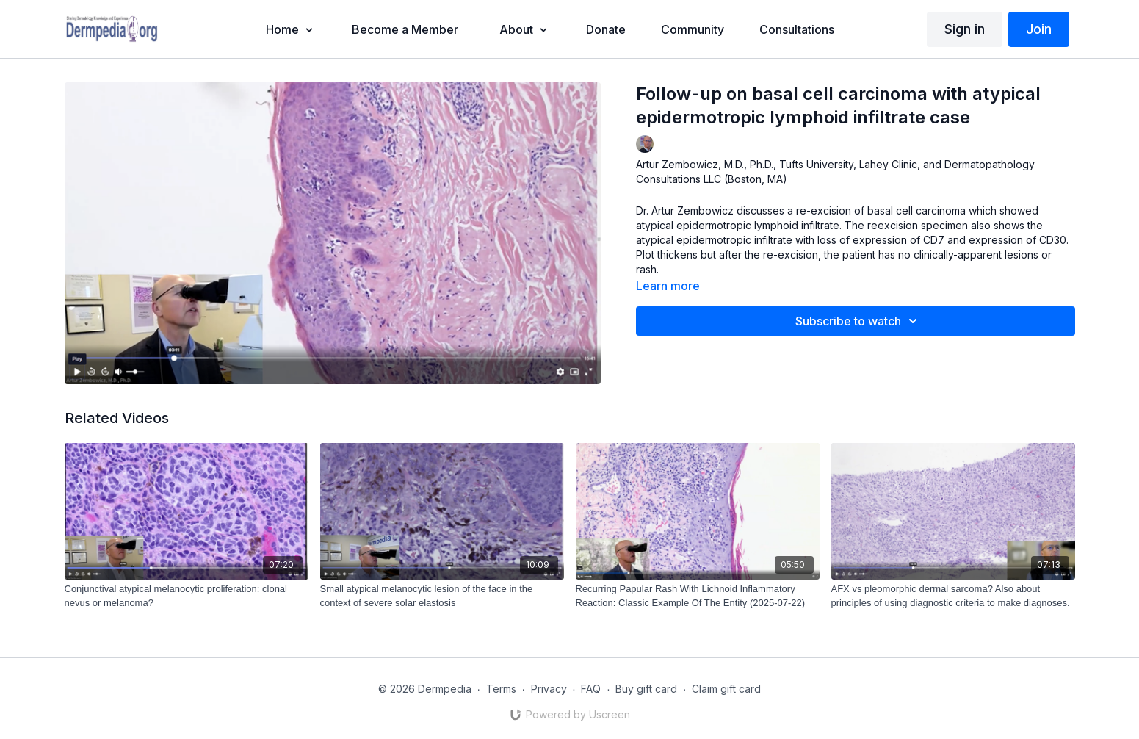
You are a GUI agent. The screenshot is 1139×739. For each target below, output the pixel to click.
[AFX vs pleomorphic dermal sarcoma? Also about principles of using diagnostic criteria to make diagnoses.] (953, 596)
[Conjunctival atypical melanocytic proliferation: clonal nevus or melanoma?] (186, 596)
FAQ (591, 688)
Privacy (549, 688)
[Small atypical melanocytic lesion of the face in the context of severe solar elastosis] (442, 596)
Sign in (964, 29)
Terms (501, 688)
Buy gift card (646, 688)
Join (1039, 29)
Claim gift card (726, 688)
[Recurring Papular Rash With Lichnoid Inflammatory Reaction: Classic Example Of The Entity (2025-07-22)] (698, 596)
